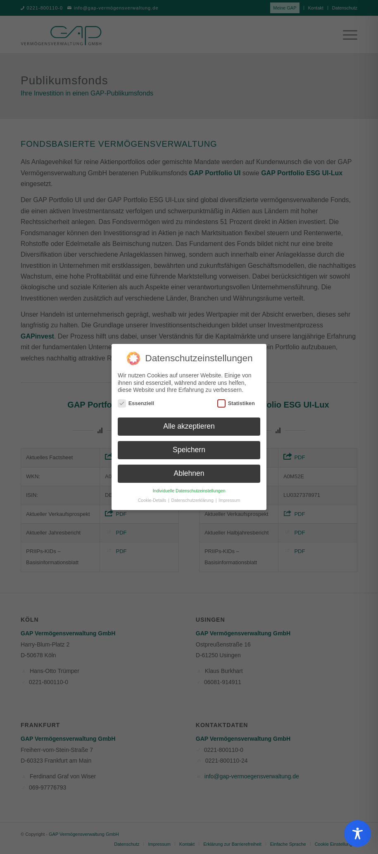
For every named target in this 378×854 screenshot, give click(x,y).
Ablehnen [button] (189, 469)
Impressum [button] (229, 496)
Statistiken (236, 399)
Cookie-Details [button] (152, 496)
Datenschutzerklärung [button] (193, 496)
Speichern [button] (189, 446)
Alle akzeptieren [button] (189, 422)
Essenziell (136, 399)
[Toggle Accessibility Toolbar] (357, 833)
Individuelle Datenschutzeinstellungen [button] (189, 486)
